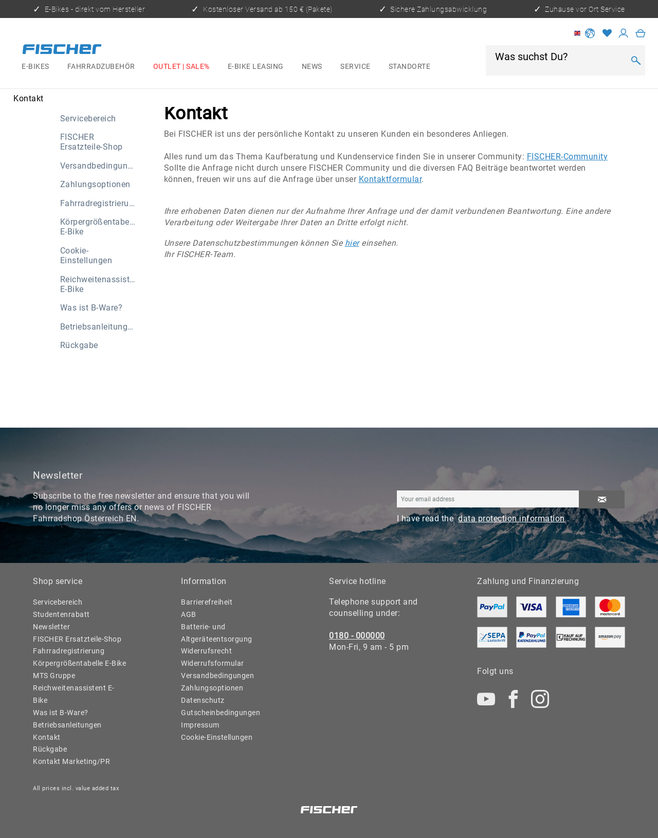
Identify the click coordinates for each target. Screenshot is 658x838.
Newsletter (51, 627)
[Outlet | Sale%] (181, 67)
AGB (188, 614)
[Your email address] (488, 498)
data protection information (511, 518)
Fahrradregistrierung (99, 203)
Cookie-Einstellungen (86, 255)
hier (352, 243)
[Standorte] (409, 67)
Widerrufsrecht (206, 651)
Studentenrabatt (61, 614)
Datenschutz (203, 700)
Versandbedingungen (100, 166)
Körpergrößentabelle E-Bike (99, 226)
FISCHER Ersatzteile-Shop (91, 142)
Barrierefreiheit (206, 602)
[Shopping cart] (640, 33)
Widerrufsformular (212, 663)
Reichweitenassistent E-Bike (100, 284)
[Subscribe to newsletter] (602, 499)
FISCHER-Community (567, 156)
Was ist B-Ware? (91, 308)
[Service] (356, 67)
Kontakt (47, 737)
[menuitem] (36, 67)
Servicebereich (88, 118)
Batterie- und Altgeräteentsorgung (216, 633)
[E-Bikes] (36, 67)
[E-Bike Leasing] (255, 67)
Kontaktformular (390, 179)
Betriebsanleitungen (98, 327)
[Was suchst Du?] (559, 56)
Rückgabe (79, 345)
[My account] (623, 33)
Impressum (200, 725)
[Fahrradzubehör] (101, 67)
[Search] (636, 60)
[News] (312, 67)
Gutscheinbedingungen (220, 712)
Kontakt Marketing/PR (71, 761)
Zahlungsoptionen (95, 184)
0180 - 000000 (357, 636)
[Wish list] (607, 33)
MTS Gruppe (54, 675)
